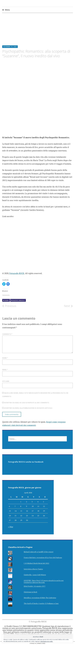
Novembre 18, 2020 (10, 47)
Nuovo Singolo (19, 300)
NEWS (7, 300)
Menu (7, 10)
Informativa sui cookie (46, 641)
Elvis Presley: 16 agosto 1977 (34, 586)
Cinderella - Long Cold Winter (35, 575)
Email (5, 370)
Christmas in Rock (30, 592)
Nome (5, 358)
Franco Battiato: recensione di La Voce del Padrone (43, 557)
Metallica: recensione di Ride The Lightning (40, 598)
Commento (7, 334)
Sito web (5, 381)
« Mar (10, 526)
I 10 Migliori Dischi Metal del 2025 (36, 563)
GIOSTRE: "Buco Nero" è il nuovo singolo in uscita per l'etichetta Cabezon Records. (44, 581)
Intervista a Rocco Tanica (33, 569)
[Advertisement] (37, 30)
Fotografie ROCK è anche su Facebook (25, 462)
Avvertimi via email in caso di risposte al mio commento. (26, 403)
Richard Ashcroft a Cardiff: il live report (38, 552)
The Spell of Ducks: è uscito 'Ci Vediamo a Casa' (41, 603)
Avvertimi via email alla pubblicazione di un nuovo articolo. (28, 408)
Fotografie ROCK (16, 273)
